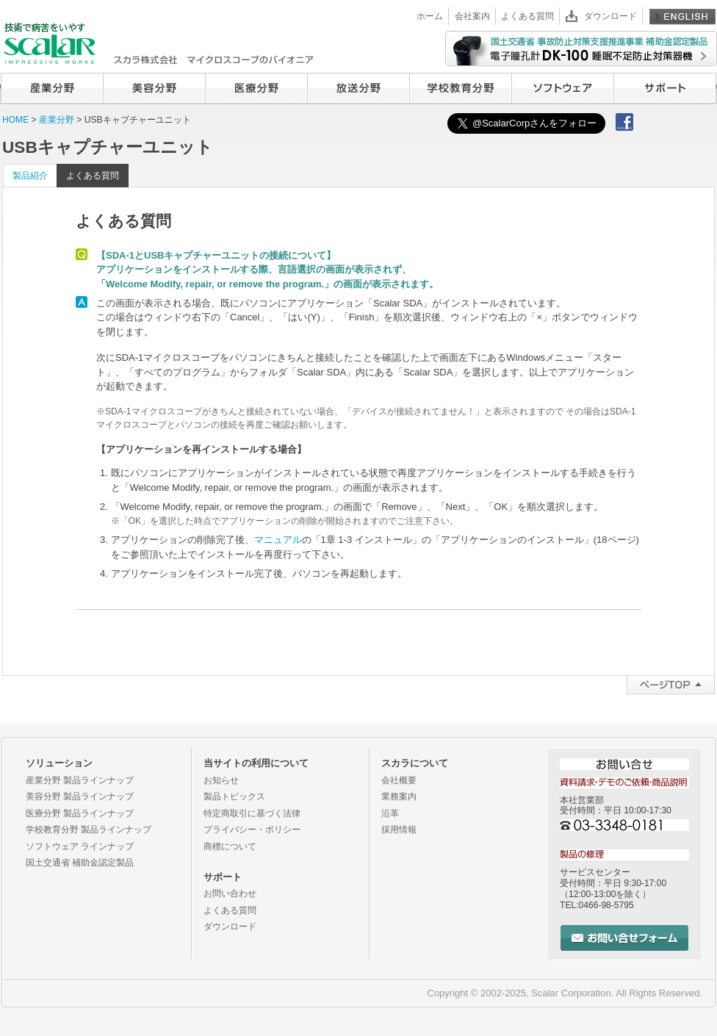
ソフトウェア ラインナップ (80, 846)
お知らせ (221, 780)
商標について (229, 846)
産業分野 (52, 88)
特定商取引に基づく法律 (251, 813)
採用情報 (399, 829)
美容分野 (154, 88)
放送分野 (358, 88)
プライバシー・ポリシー (251, 829)
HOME (15, 120)
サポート (664, 88)
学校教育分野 (460, 88)
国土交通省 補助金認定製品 (80, 862)
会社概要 (399, 780)
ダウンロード (610, 16)
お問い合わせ (229, 893)
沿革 (390, 813)
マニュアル (278, 539)
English (682, 16)
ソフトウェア (562, 88)
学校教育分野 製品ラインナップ (88, 829)
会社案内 (472, 16)
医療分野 (256, 88)
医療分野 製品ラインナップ (80, 813)
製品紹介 (30, 175)
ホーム (430, 16)
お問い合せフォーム (624, 938)
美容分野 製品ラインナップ (80, 796)
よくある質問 (527, 16)
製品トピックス (234, 796)
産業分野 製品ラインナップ (80, 780)
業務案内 (399, 796)
